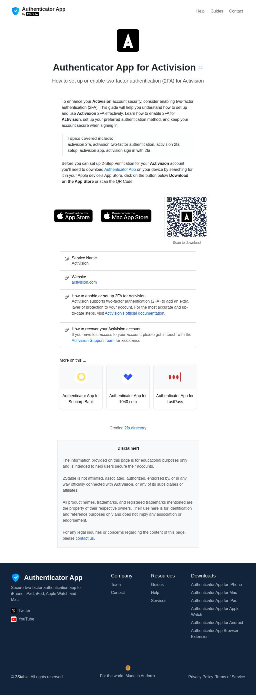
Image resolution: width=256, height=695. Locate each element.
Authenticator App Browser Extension (214, 633)
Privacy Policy (200, 677)
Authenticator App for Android (217, 622)
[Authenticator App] (46, 578)
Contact (236, 11)
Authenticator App (120, 169)
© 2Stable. (20, 677)
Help (200, 11)
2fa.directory (135, 428)
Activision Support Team (93, 340)
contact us (85, 538)
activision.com (84, 282)
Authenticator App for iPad (214, 600)
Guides (216, 11)
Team (116, 584)
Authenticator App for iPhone (216, 584)
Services (158, 600)
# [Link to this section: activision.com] (200, 67)
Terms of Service (230, 677)
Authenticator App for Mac (214, 592)
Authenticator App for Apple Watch (215, 611)
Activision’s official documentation (134, 313)
